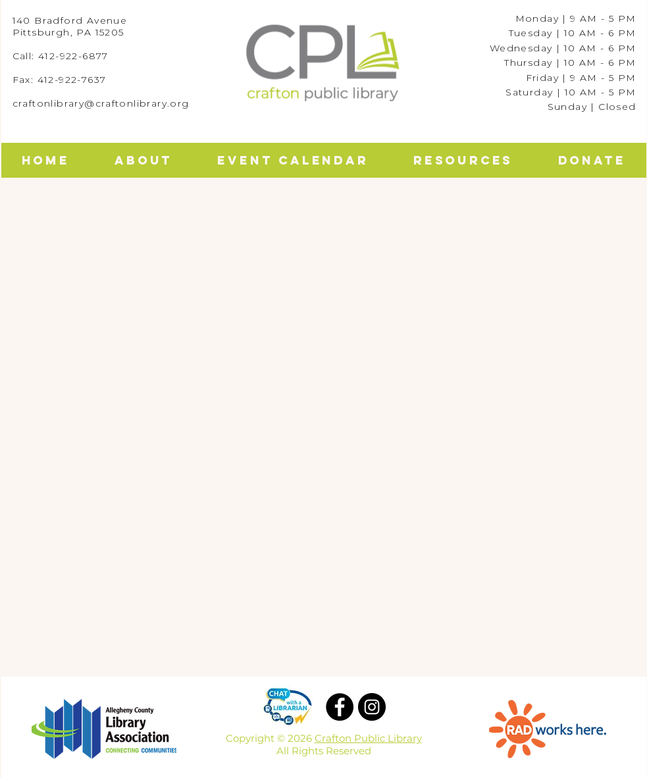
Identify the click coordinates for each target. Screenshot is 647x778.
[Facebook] (339, 707)
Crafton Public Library (368, 738)
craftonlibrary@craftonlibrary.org (101, 103)
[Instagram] (372, 707)
